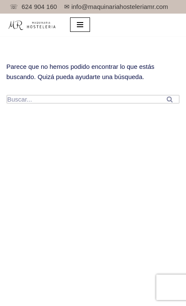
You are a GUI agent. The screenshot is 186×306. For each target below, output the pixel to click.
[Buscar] (83, 99)
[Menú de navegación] (80, 24)
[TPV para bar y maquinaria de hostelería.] (31, 25)
